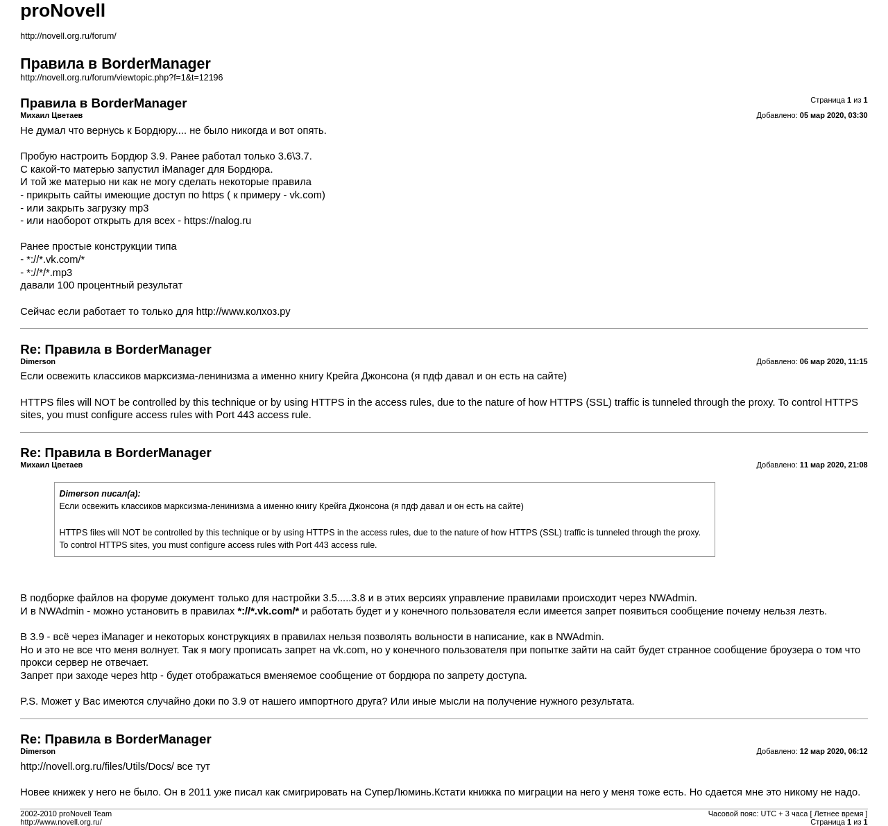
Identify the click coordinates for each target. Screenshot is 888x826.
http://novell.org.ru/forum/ (68, 36)
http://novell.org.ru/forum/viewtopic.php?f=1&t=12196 (121, 78)
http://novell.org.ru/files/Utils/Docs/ (97, 766)
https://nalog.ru (217, 220)
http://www (220, 311)
